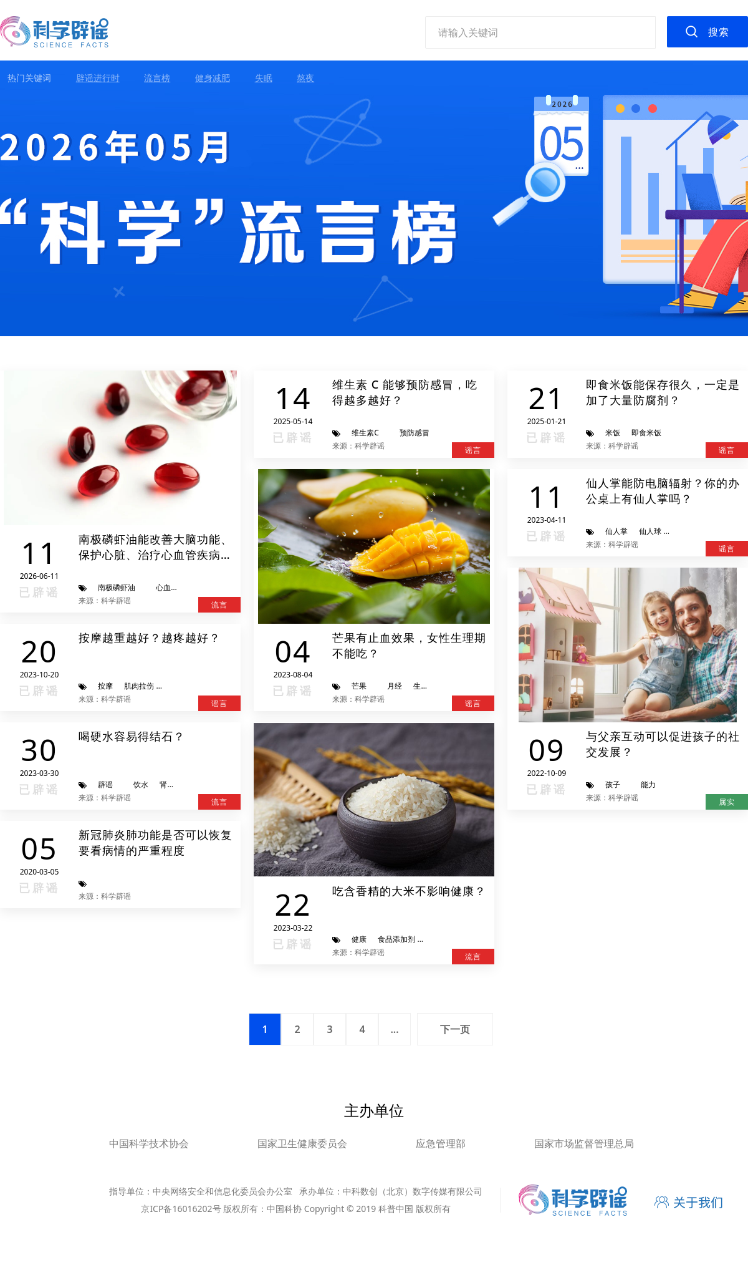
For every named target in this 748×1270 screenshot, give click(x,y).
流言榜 (157, 78)
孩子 (612, 784)
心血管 (167, 587)
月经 (394, 686)
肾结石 (171, 784)
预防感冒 (414, 432)
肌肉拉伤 (139, 686)
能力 (648, 784)
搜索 (718, 32)
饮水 (140, 784)
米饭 (612, 432)
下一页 (455, 1029)
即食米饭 (646, 432)
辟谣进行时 (98, 78)
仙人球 (650, 531)
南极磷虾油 (116, 587)
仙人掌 (616, 531)
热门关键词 (29, 78)
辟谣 (105, 784)
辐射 (680, 531)
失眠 (263, 78)
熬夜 (305, 78)
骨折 (172, 686)
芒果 (359, 686)
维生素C (365, 432)
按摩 (105, 686)
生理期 (424, 686)
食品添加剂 (396, 939)
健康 (359, 939)
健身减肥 (212, 78)
